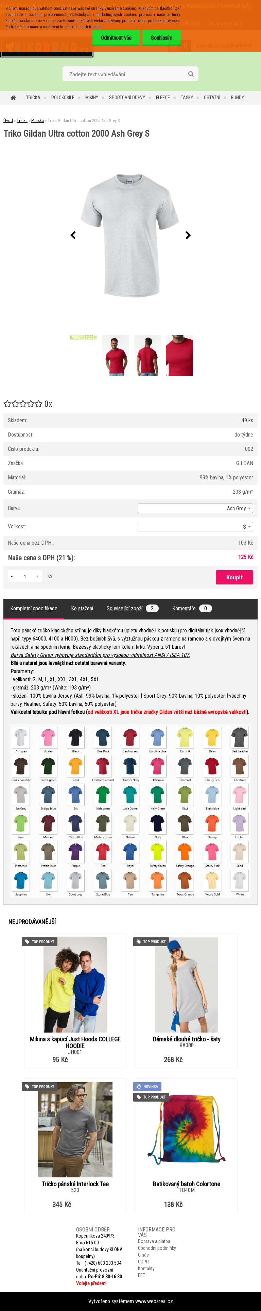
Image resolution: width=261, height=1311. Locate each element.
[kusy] (25, 576)
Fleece (163, 97)
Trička (33, 97)
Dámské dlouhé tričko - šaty (187, 1039)
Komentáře (192, 608)
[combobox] (195, 508)
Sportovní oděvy (127, 97)
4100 (54, 638)
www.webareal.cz (154, 1301)
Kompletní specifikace (33, 608)
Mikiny (91, 97)
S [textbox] (244, 527)
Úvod (8, 120)
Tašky (187, 97)
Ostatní (212, 97)
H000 (70, 638)
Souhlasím (161, 38)
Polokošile (62, 97)
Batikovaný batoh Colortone (186, 1184)
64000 (39, 638)
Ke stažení (82, 608)
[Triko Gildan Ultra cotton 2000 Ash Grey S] (130, 235)
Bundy (237, 97)
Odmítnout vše (116, 38)
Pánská (37, 120)
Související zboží (133, 608)
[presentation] (73, 235)
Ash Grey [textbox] (236, 508)
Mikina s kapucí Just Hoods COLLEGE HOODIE (75, 1043)
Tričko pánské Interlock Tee (75, 1184)
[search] (191, 74)
